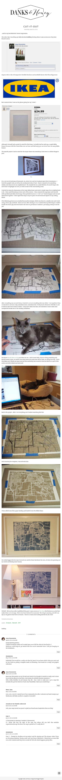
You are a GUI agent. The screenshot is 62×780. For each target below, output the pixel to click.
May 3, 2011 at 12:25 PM (11, 658)
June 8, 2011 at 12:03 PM (11, 705)
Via (31, 177)
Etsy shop (41, 611)
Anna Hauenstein (11, 638)
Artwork (8, 623)
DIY (19, 623)
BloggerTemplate (40, 778)
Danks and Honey (26, 778)
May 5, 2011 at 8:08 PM (11, 691)
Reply (58, 652)
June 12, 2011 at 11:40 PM (12, 734)
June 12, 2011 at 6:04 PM (11, 718)
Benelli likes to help (13, 357)
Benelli (14, 623)
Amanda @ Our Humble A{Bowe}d (16, 704)
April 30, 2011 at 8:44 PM (11, 640)
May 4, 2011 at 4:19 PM (11, 673)
